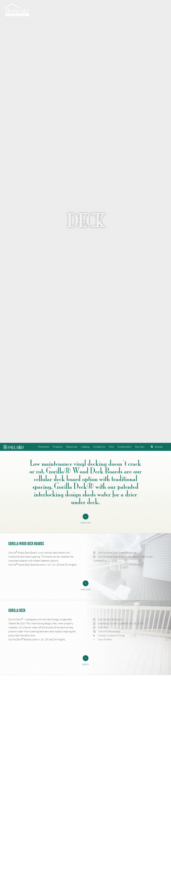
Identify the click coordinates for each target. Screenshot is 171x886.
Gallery (85, 664)
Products (57, 447)
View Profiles (102, 639)
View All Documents (106, 631)
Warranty (100, 627)
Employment (124, 447)
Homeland (43, 447)
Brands (156, 447)
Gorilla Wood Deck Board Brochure (114, 552)
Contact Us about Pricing (108, 635)
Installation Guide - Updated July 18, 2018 (118, 623)
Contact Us (99, 447)
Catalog (85, 447)
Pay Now (139, 447)
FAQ (111, 447)
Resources (71, 447)
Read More (85, 522)
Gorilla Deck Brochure (107, 619)
